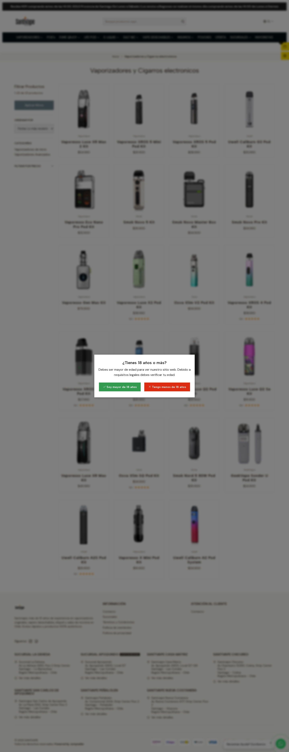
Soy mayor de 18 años (120, 387)
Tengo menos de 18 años (167, 387)
